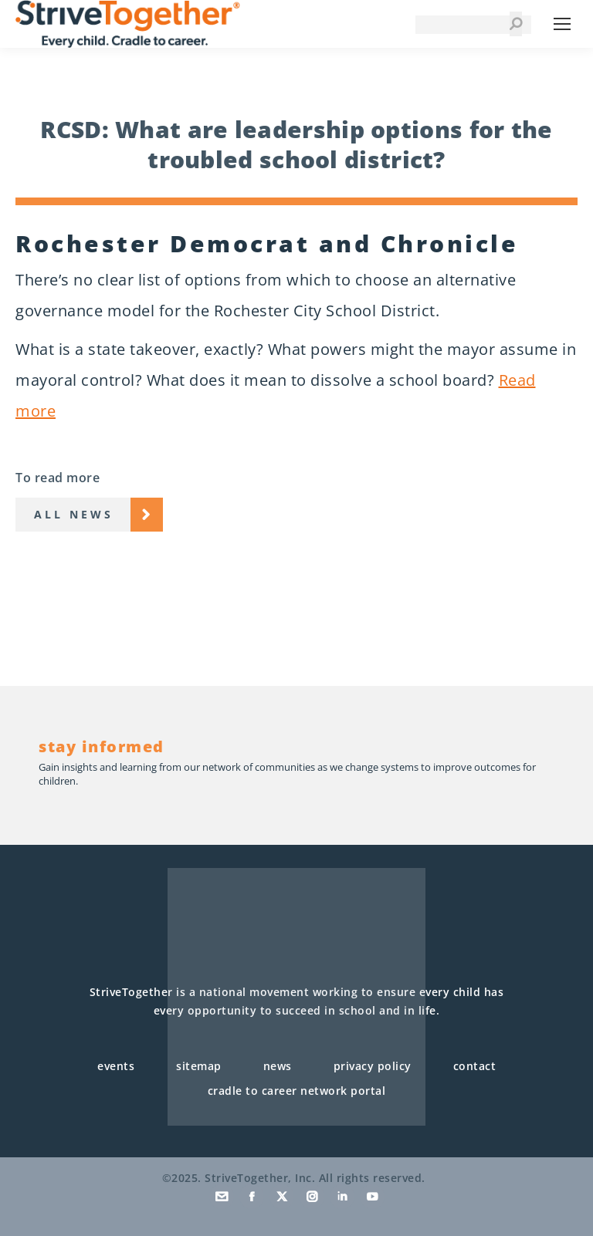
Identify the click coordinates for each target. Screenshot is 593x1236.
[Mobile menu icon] (562, 23)
